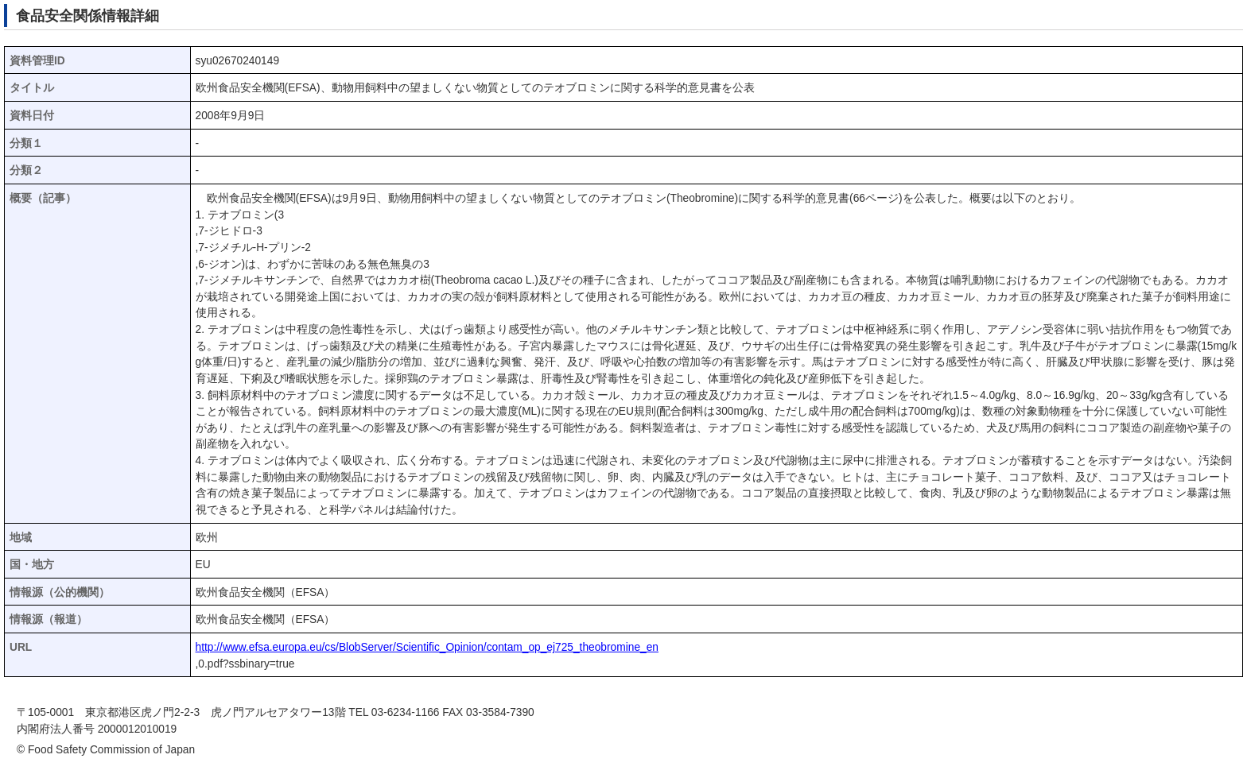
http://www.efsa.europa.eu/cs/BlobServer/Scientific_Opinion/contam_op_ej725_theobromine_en (427, 647)
